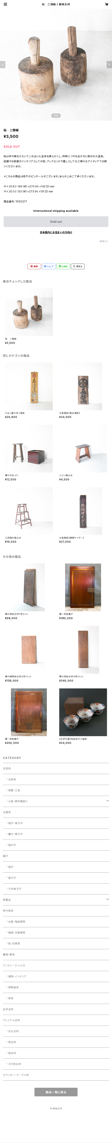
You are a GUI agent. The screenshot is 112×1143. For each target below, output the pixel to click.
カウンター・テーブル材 (16, 1074)
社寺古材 (8, 1009)
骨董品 (7, 899)
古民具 (7, 768)
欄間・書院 (9, 954)
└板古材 (9, 1053)
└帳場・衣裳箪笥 (14, 932)
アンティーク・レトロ (14, 965)
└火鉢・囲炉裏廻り (15, 801)
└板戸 (8, 866)
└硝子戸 (9, 845)
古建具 (7, 812)
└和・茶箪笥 (11, 943)
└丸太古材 (11, 1031)
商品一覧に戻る (56, 1092)
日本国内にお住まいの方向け (56, 232)
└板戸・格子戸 (13, 823)
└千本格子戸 (12, 888)
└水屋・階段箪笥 (14, 921)
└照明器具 (11, 987)
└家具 (8, 998)
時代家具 (8, 910)
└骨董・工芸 (11, 790)
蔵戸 (5, 855)
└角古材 (9, 1042)
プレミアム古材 (11, 1020)
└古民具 (9, 779)
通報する (104, 241)
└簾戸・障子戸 (13, 834)
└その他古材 (12, 1063)
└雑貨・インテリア (15, 976)
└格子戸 (9, 877)
